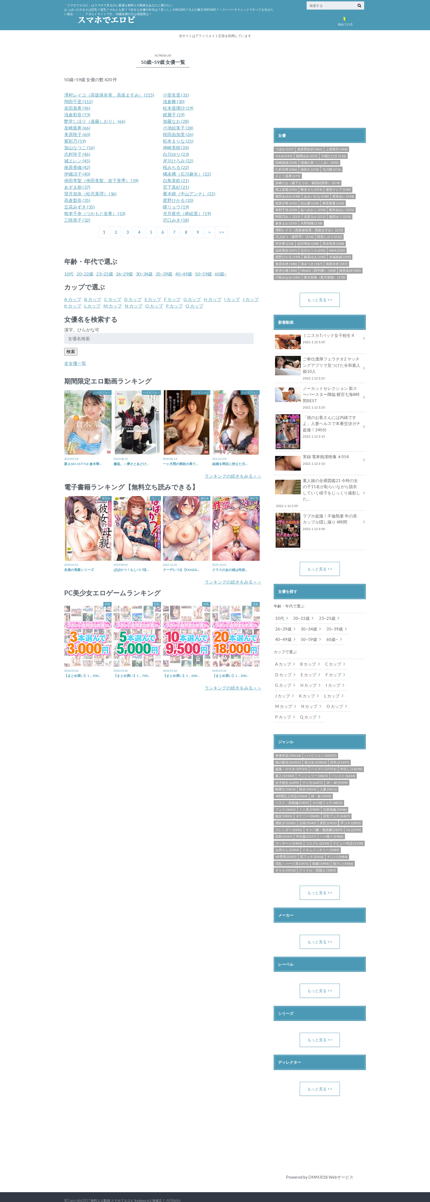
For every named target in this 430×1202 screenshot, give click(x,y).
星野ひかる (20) (178, 200)
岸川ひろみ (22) (178, 160)
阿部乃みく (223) (287, 217)
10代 (68, 273)
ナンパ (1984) (337, 843)
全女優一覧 (75, 363)
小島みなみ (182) (287, 277)
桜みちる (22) (176, 167)
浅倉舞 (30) (174, 101)
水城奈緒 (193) (340, 257)
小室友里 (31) (176, 94)
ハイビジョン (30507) (320, 742)
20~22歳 (85, 273)
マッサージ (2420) (288, 830)
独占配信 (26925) (288, 749)
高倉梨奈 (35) (77, 200)
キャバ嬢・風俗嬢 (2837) (324, 817)
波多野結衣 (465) (309, 149)
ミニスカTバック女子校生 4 (318, 340)
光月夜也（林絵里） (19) (187, 213)
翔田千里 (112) (78, 101)
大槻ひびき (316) (333, 156)
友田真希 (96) (77, 108)
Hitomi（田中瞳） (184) (318, 270)
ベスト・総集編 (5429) (292, 789)
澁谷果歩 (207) (286, 250)
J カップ (251, 299)
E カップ (153, 299)
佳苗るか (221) (315, 217)
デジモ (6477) (312, 769)
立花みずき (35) (79, 206)
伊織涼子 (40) (77, 173)
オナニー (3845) (307, 803)
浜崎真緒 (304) (286, 163)
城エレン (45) (77, 160)
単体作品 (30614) (288, 742)
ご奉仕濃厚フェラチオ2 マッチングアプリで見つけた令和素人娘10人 (318, 368)
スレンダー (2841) (288, 817)
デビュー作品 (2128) (348, 830)
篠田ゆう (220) (340, 217)
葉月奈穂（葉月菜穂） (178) (324, 277)
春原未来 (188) (286, 264)
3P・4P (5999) (337, 769)
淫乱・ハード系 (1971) (292, 850)
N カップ (133, 305)
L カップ (92, 305)
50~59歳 (203, 273)
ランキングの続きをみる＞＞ (233, 475)
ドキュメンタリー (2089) (320, 837)
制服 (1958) (320, 850)
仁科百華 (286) (286, 169)
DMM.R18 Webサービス (331, 1165)
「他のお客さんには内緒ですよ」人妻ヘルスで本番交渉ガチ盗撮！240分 (318, 425)
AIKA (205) (337, 250)
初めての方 (345, 20)
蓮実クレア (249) (338, 189)
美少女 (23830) (315, 749)
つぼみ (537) (284, 149)
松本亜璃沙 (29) (178, 108)
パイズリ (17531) (323, 756)
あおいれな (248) (316, 196)
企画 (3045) (307, 810)
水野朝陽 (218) (311, 223)
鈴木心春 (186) (286, 270)
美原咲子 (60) (77, 134)
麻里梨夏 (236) (333, 203)
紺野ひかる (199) (287, 257)
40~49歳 (183, 273)
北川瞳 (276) (331, 169)
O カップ (154, 305)
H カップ (212, 299)
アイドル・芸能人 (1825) (317, 857)
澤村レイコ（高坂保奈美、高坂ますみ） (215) (109, 94)
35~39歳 (163, 273)
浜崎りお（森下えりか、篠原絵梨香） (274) (307, 183)
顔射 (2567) (283, 823)
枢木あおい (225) (341, 210)
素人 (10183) (284, 763)
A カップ (72, 299)
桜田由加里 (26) (178, 134)
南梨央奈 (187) (336, 264)
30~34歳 (144, 273)
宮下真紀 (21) (176, 187)
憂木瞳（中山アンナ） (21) (189, 193)
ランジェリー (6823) (313, 763)
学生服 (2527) (306, 823)
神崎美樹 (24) (176, 147)
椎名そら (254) (311, 189)
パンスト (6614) (343, 763)
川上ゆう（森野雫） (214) (294, 237)
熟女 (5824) (307, 776)
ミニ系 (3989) (309, 796)
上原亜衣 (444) (336, 149)
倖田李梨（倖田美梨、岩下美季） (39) (101, 180)
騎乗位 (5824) (285, 776)
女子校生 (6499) (287, 769)
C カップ (112, 299)
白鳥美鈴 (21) (176, 180)
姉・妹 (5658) (321, 783)
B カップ (92, 299)
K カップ (72, 305)
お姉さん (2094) (287, 837)
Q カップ (194, 305)
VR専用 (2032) (285, 843)
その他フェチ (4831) (327, 789)
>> (223, 232)
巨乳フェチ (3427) (336, 803)
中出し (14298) (351, 756)
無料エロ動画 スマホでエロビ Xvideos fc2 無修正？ (130, 1188)
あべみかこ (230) (313, 210)
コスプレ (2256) (317, 830)
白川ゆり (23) (176, 154)
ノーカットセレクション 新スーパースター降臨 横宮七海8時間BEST (318, 396)
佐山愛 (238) (310, 203)
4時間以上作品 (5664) (291, 783)
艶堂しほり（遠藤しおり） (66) (94, 121)
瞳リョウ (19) (176, 206)
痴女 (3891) (283, 803)
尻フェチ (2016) (312, 843)
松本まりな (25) (178, 140)
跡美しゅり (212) (329, 237)
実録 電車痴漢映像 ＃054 (318, 458)
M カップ (112, 305)
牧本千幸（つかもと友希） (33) (94, 213)
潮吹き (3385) (285, 810)
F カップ (172, 299)
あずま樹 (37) (77, 187)
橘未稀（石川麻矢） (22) (187, 173)
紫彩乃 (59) (75, 140)
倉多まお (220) (286, 223)
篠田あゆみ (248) (287, 196)
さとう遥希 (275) (287, 176)
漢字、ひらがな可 (81, 329)
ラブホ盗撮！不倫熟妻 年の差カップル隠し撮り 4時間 (318, 513)
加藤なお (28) (176, 121)
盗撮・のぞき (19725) (291, 756)
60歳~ (221, 273)
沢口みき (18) (176, 220)
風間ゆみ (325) (307, 156)
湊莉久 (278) (310, 169)
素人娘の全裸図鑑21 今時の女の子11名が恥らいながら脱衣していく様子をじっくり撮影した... (318, 487)
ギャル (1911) (285, 857)
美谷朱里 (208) (333, 243)
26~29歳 (124, 273)
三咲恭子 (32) (77, 220)
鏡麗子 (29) (174, 114)
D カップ (133, 299)
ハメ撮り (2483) (331, 823)
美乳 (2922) (328, 810)
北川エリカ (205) (313, 250)
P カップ (174, 305)
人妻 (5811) (328, 776)
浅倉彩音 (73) (77, 114)
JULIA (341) (283, 156)
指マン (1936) (343, 850)
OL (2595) (353, 817)
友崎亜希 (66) (77, 127)
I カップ (232, 299)
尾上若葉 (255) (286, 189)
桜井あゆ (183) (350, 270)
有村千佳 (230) (286, 210)
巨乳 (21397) (339, 749)
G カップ (192, 299)
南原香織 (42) (77, 167)
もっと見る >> (319, 299)
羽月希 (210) (284, 243)
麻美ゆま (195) (315, 257)
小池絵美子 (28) (178, 127)
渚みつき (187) (311, 264)
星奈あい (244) (343, 196)
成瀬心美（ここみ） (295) (320, 163)
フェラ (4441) (285, 796)
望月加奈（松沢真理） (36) (90, 193)
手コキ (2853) (351, 810)
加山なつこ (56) (79, 147)
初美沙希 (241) (286, 203)
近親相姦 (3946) (335, 796)
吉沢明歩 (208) (308, 243)
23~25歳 (104, 273)
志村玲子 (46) (77, 154)
